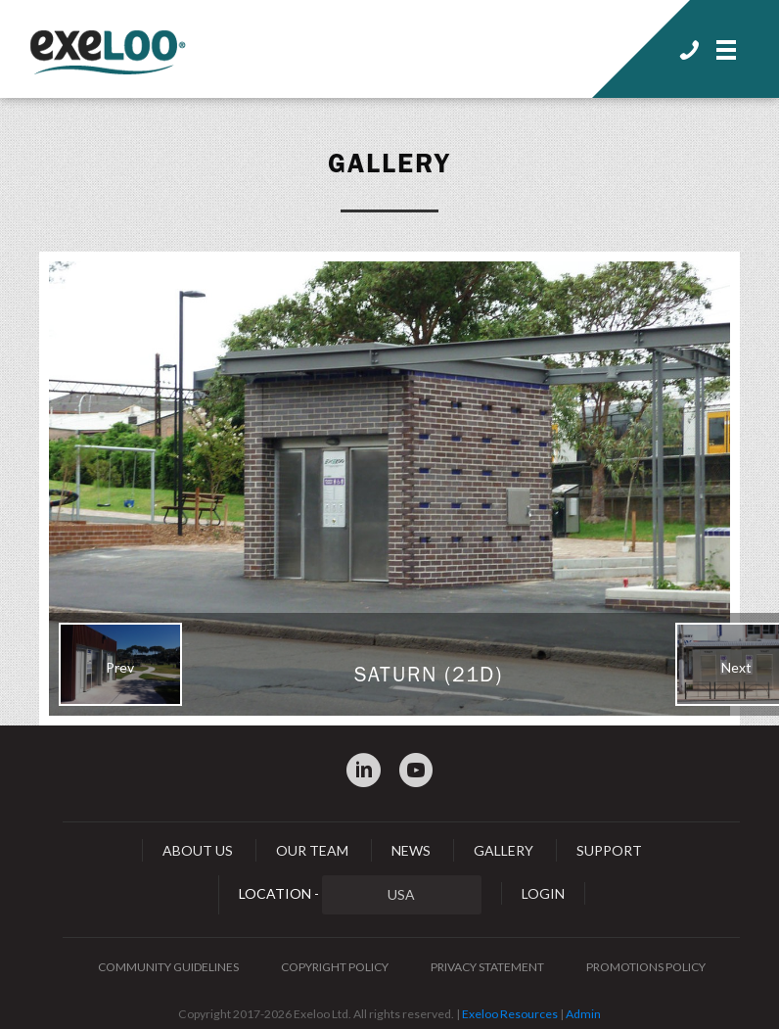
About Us (197, 850)
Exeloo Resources (510, 1013)
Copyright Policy (335, 966)
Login (543, 893)
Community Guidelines (168, 966)
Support (609, 850)
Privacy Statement (487, 966)
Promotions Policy (646, 966)
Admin (583, 1013)
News (411, 850)
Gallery (389, 163)
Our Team (312, 850)
